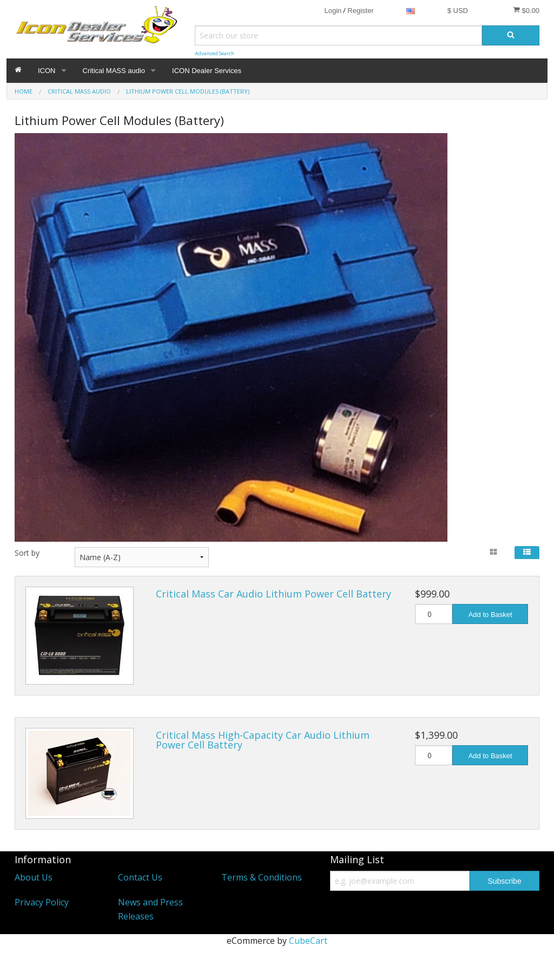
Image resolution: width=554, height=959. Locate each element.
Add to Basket (490, 614)
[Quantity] (434, 614)
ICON (47, 71)
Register (360, 10)
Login (332, 10)
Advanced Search (214, 53)
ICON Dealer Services (206, 71)
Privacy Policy (42, 902)
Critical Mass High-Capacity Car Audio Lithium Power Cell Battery (263, 739)
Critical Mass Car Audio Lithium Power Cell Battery (273, 593)
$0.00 (526, 10)
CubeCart (308, 941)
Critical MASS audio (114, 71)
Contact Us (140, 877)
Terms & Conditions (261, 877)
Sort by (27, 553)
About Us (33, 877)
